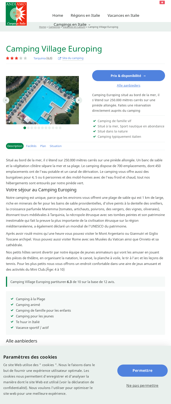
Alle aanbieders (128, 85)
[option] (42, 100)
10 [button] (56, 128)
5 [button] (39, 128)
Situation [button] (56, 146)
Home (57, 15)
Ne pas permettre (142, 385)
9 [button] (53, 128)
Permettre (142, 370)
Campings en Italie (70, 24)
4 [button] (35, 128)
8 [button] (49, 128)
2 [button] (28, 128)
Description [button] (14, 146)
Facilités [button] (31, 146)
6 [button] (42, 128)
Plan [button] (43, 146)
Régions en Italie (85, 15)
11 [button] (60, 128)
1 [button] (24, 128)
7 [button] (46, 128)
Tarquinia (40, 58)
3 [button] (31, 128)
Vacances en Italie (123, 15)
